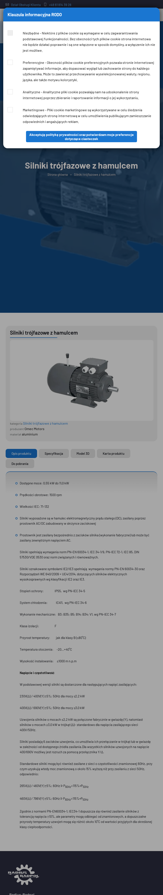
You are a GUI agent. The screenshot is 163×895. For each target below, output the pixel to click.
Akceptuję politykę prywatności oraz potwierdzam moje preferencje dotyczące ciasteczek (81, 136)
